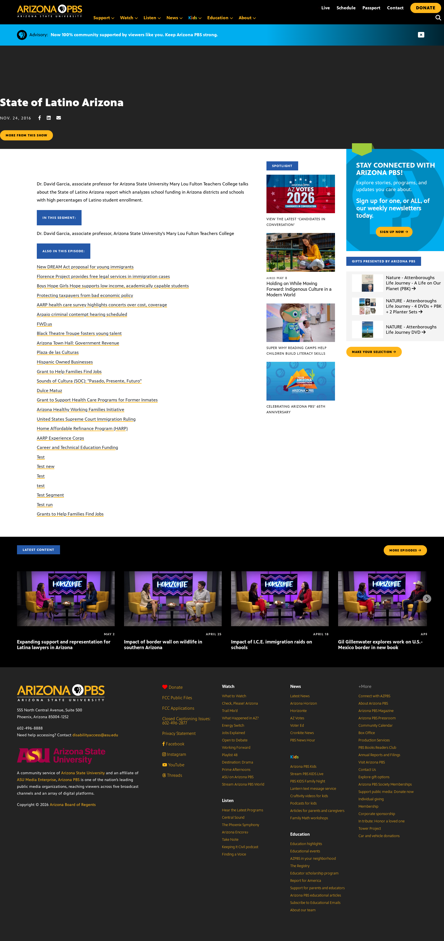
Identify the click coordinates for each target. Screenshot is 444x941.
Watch (228, 686)
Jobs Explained (233, 733)
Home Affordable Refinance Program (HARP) (82, 428)
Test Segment (50, 495)
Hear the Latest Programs (242, 810)
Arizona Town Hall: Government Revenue (78, 343)
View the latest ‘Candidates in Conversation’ (295, 222)
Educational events (305, 851)
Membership (368, 806)
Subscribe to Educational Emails (315, 903)
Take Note (230, 839)
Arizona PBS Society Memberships (385, 784)
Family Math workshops (309, 818)
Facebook (173, 744)
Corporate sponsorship (376, 814)
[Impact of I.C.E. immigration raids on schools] (280, 574)
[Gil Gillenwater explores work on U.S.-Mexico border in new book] (387, 574)
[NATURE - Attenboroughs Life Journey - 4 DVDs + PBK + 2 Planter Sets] (367, 297)
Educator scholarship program (314, 873)
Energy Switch (233, 725)
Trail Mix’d (230, 711)
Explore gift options (373, 777)
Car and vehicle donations (379, 836)
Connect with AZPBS (374, 696)
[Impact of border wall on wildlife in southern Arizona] (173, 574)
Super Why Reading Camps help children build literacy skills (296, 351)
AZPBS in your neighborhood (313, 858)
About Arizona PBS (373, 703)
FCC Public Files (177, 697)
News (295, 686)
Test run (45, 504)
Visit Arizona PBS (371, 762)
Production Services (374, 740)
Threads (172, 775)
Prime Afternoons (236, 769)
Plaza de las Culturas (58, 352)
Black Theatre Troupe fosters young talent (79, 333)
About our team (303, 910)
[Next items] (427, 598)
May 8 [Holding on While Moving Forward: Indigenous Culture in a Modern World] (276, 278)
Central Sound (233, 817)
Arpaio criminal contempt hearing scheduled (82, 314)
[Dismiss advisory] (421, 35)
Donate (172, 687)
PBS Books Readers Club (377, 747)
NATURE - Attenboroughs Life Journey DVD (411, 329)
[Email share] (61, 118)
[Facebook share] (42, 118)
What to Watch (234, 696)
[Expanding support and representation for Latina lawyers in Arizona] (66, 574)
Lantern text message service (313, 788)
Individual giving (371, 799)
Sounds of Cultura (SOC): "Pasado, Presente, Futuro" (89, 381)
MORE (405, 550)
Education (300, 834)
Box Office (366, 733)
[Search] (437, 18)
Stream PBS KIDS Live (306, 774)
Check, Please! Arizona (240, 703)
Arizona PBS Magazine (376, 711)
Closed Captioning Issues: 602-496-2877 (186, 721)
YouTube (173, 764)
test (41, 485)
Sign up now (394, 232)
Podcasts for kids (303, 803)
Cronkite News (302, 733)
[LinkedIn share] (51, 118)
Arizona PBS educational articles (315, 895)
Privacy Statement (179, 733)
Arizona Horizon (303, 703)
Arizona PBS (69, 779)
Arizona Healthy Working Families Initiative (80, 409)
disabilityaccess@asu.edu (95, 735)
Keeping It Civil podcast (240, 847)
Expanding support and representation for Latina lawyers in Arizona (63, 644)
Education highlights (306, 844)
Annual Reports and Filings (379, 755)
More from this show (26, 135)
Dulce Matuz (49, 390)
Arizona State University (83, 773)
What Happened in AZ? (240, 718)
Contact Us (367, 769)
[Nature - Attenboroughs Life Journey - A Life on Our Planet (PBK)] (367, 274)
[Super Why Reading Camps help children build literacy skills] (300, 306)
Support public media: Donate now (386, 792)
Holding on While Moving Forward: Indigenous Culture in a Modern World (298, 289)
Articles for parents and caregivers (317, 811)
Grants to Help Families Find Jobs (70, 514)
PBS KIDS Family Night (307, 781)
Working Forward (236, 747)
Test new (45, 466)
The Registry (299, 866)
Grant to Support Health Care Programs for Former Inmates (97, 400)
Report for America (305, 880)
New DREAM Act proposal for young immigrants (85, 267)
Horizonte (298, 711)
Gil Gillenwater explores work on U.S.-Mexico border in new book (380, 644)
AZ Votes (297, 718)
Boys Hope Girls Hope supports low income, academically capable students (113, 285)
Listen (228, 800)
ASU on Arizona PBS (237, 777)
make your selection (374, 352)
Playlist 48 (230, 755)
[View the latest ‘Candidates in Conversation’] (300, 177)
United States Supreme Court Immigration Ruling (86, 419)
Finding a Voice (234, 854)
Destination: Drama (237, 762)
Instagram (174, 754)
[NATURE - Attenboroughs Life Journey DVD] (367, 321)
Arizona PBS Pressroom (377, 718)
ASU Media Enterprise (36, 779)
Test (41, 457)
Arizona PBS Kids (303, 766)
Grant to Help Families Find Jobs (69, 371)
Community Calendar (375, 725)
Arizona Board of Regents (73, 804)
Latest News (299, 696)
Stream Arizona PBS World (243, 784)
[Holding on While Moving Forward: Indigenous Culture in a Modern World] (300, 236)
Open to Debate (234, 740)
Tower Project (369, 828)
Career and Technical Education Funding (77, 447)
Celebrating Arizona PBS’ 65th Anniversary (295, 409)
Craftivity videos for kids (309, 796)
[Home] (49, 11)
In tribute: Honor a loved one (381, 821)
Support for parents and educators (317, 888)
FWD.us (44, 324)
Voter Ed (297, 725)
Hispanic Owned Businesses (65, 362)
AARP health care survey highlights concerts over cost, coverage (102, 304)
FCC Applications (178, 708)
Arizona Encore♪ (235, 832)
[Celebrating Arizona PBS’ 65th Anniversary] (300, 364)
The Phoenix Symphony (240, 825)
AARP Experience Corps (60, 438)
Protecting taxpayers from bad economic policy (85, 295)
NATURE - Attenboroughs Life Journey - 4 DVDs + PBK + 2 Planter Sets (413, 306)
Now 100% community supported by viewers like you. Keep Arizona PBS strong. (134, 34)
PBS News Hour (302, 740)
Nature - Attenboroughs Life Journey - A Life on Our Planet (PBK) (413, 283)
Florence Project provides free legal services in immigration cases (103, 276)
